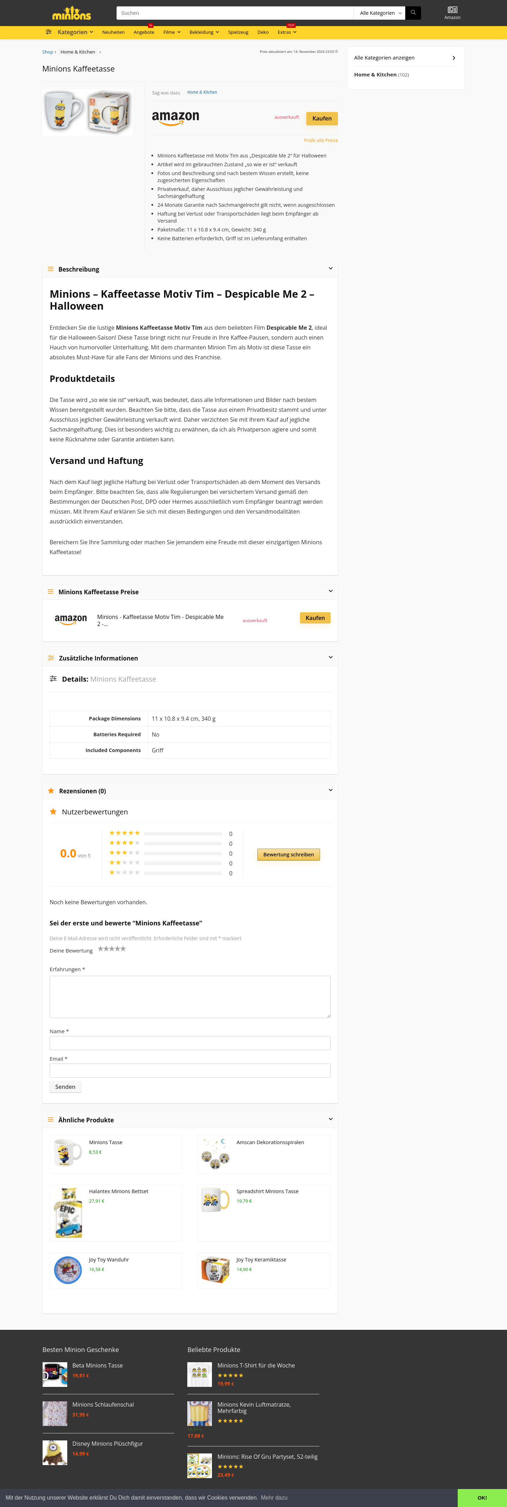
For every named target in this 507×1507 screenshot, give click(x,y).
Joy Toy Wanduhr (109, 1259)
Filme (169, 32)
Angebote (144, 30)
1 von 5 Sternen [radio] (101, 948)
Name (59, 1031)
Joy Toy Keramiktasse (261, 1259)
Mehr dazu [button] (274, 1498)
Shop (47, 52)
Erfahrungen (67, 969)
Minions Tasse (106, 1142)
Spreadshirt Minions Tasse (268, 1191)
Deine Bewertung (71, 950)
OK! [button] (482, 1498)
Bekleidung (201, 32)
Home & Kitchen (78, 52)
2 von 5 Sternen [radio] (103, 948)
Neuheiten (113, 32)
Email (59, 1058)
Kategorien (72, 32)
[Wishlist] (452, 10)
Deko (263, 32)
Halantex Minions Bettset (118, 1191)
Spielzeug (238, 32)
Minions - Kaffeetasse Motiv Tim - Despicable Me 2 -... (160, 620)
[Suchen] (413, 13)
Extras (287, 30)
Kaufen (322, 118)
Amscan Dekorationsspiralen (270, 1142)
